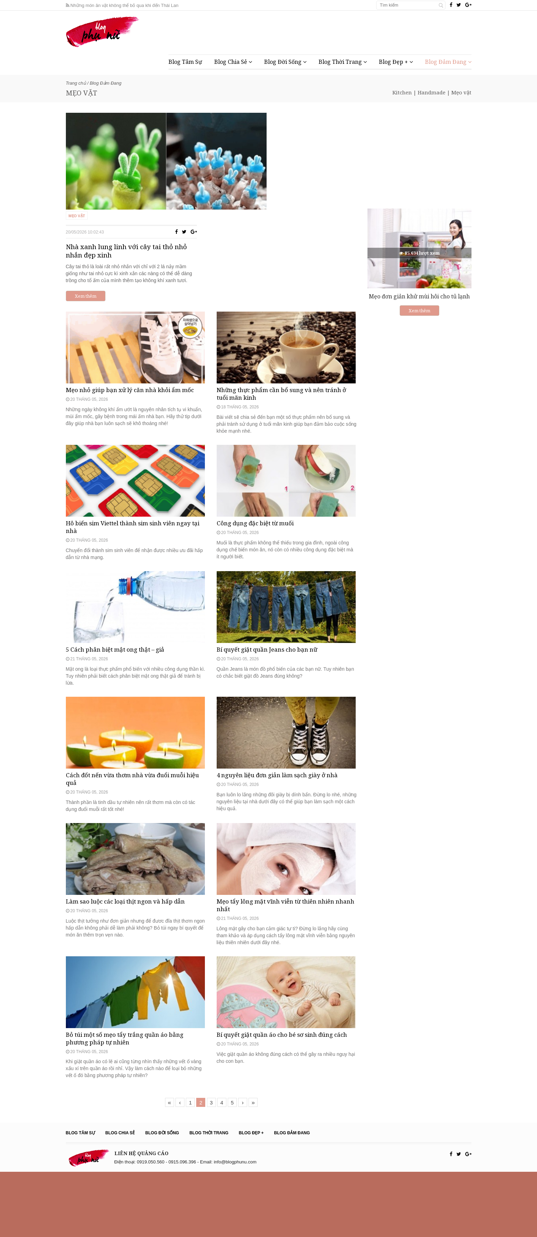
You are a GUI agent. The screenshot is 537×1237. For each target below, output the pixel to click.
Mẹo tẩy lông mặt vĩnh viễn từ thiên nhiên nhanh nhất (282, 946)
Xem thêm (246, 198)
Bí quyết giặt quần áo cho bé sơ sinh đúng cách (281, 1103)
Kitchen (402, 92)
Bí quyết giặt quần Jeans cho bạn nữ (272, 643)
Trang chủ (76, 83)
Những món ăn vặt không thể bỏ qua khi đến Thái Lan (122, 5)
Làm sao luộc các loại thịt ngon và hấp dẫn (131, 942)
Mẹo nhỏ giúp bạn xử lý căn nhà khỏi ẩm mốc (135, 336)
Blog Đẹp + (396, 62)
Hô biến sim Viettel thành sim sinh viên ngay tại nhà (135, 497)
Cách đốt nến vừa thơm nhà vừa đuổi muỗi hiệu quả (131, 796)
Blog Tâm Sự (185, 62)
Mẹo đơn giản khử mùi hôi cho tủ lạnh (419, 296)
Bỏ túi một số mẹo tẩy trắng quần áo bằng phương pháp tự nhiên (130, 1103)
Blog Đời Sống (285, 62)
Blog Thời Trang (343, 62)
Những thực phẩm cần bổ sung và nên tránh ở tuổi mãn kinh (285, 340)
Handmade (431, 92)
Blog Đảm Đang (448, 62)
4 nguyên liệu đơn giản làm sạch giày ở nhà (283, 792)
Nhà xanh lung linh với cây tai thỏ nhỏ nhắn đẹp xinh (287, 153)
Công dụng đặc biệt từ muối (259, 493)
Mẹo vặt (461, 92)
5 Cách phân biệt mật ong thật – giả (120, 643)
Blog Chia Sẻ (233, 62)
